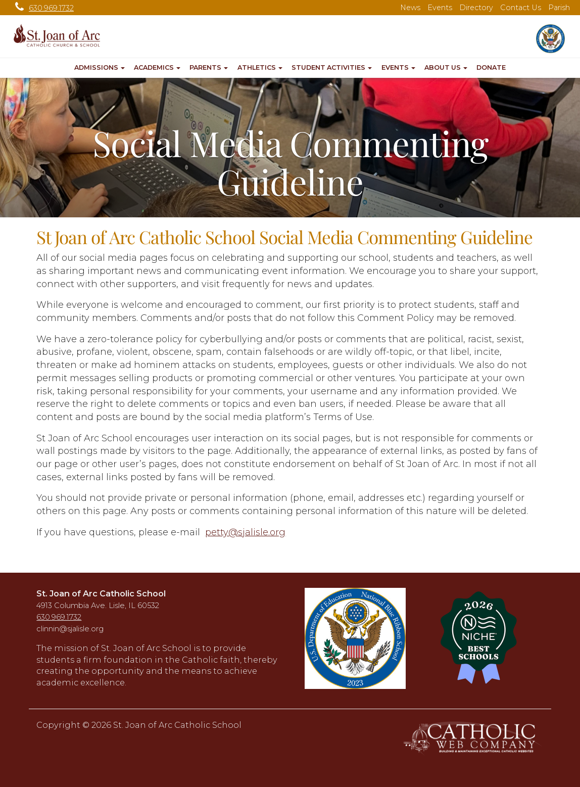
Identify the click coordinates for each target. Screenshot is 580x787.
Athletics (259, 67)
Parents (208, 67)
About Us (445, 67)
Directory (476, 7)
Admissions (99, 67)
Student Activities (332, 67)
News (410, 7)
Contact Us (520, 7)
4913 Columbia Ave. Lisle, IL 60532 (97, 605)
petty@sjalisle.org (245, 532)
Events (439, 7)
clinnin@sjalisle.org (70, 628)
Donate (491, 67)
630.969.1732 (42, 8)
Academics (157, 67)
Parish (559, 7)
